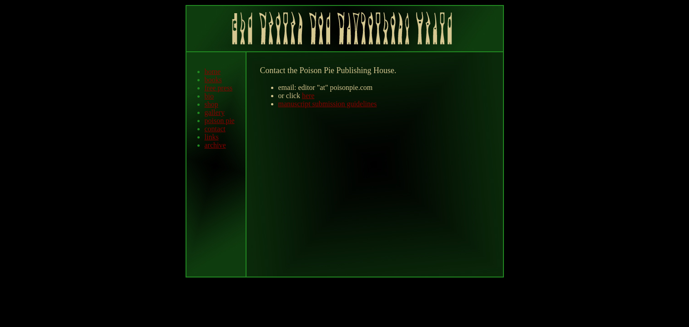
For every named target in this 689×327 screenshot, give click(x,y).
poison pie (220, 120)
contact (215, 129)
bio (209, 96)
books (213, 80)
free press (219, 88)
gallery (215, 112)
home (213, 71)
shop (211, 104)
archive (215, 145)
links (212, 137)
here (308, 95)
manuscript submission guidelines (327, 104)
